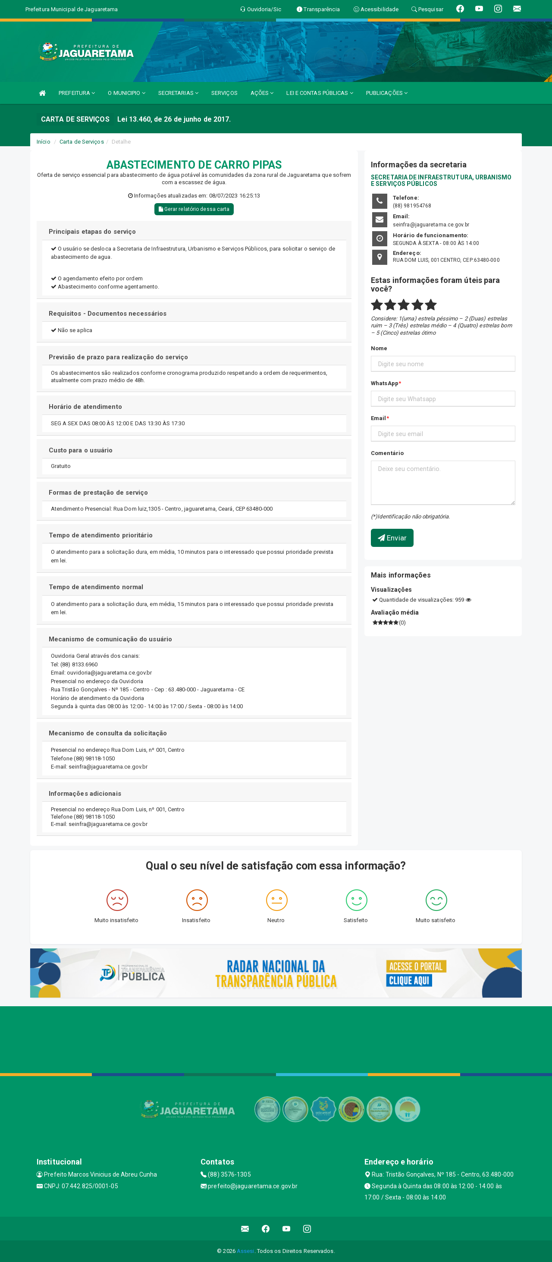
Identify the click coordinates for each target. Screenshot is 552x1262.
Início (43, 141)
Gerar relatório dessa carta (194, 209)
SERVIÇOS (224, 93)
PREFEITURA (77, 93)
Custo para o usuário (81, 450)
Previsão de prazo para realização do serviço (118, 357)
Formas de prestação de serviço (98, 492)
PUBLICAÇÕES (387, 93)
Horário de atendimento (85, 407)
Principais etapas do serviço (92, 231)
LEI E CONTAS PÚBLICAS (319, 93)
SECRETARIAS (178, 93)
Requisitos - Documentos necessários (108, 313)
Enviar (392, 538)
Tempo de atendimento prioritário (101, 535)
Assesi (245, 1251)
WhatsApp (384, 383)
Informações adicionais (85, 793)
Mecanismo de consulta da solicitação (108, 733)
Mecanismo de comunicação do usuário (110, 639)
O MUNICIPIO (126, 93)
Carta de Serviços (82, 141)
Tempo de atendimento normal (96, 587)
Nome (379, 348)
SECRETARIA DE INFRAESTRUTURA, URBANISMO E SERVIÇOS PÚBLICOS (441, 180)
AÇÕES (262, 93)
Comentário (387, 453)
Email (378, 418)
